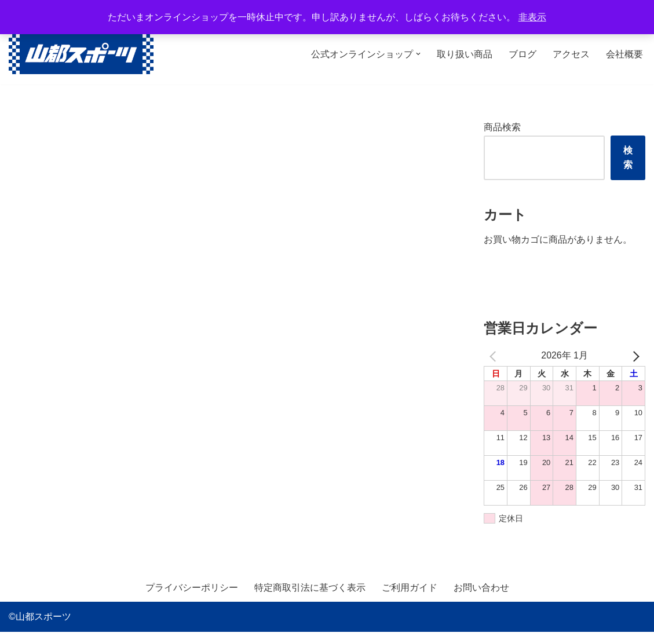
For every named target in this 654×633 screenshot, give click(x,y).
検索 (628, 157)
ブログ (522, 54)
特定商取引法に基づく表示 (310, 589)
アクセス (571, 54)
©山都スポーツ (40, 618)
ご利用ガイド (409, 589)
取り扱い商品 (464, 54)
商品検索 (502, 127)
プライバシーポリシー (191, 589)
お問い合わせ (481, 589)
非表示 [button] (532, 17)
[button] (418, 54)
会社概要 (624, 54)
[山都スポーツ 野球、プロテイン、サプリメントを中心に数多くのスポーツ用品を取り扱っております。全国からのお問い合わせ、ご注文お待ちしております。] (81, 54)
